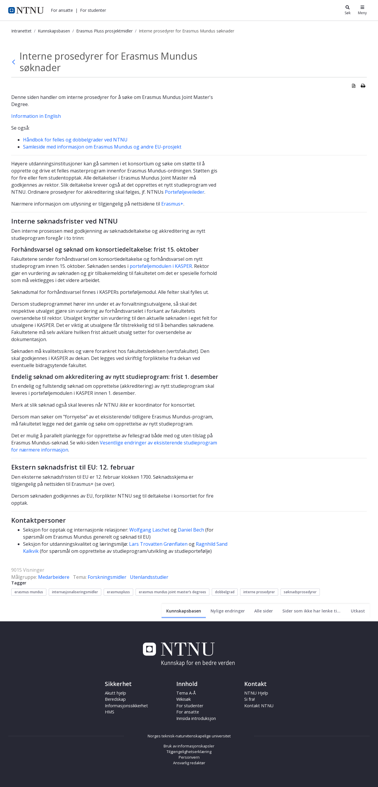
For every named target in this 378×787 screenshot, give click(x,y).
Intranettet (21, 31)
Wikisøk (183, 699)
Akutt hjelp (115, 693)
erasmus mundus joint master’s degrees (172, 591)
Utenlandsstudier (149, 577)
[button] (62, 10)
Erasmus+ (172, 204)
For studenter (93, 10)
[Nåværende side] (184, 611)
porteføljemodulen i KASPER (161, 266)
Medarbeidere (53, 577)
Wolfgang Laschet (149, 530)
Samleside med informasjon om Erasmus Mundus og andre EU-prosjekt (102, 147)
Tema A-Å (186, 693)
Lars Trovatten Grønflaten (158, 544)
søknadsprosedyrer (300, 591)
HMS (109, 712)
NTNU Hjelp (256, 693)
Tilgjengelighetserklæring (189, 751)
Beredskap (115, 699)
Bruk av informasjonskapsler (189, 746)
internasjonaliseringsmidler (75, 591)
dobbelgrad (224, 591)
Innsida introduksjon (196, 718)
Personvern (189, 757)
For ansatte (62, 10)
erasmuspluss (118, 591)
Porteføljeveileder (184, 192)
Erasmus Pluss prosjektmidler (104, 31)
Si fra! (249, 699)
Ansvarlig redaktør (189, 762)
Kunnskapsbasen (54, 31)
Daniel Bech (191, 530)
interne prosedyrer (259, 591)
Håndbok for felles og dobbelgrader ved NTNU (75, 139)
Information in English (36, 116)
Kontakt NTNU (258, 705)
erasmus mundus (28, 591)
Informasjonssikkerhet (126, 705)
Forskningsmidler (107, 577)
